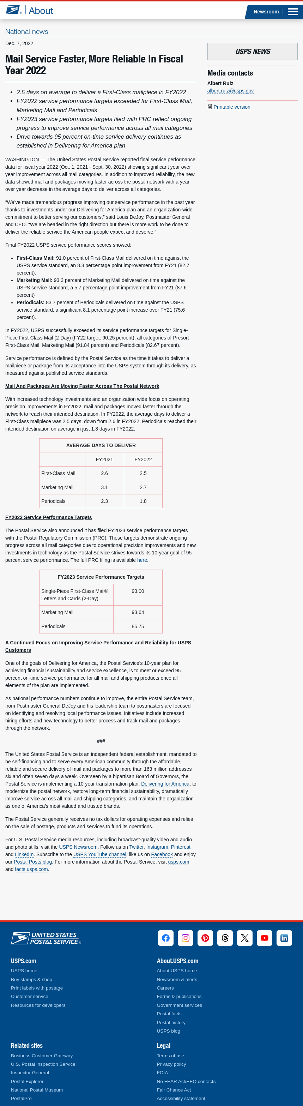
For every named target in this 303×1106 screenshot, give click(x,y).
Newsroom (266, 11)
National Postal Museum (37, 1090)
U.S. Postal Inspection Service (43, 1064)
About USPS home (177, 970)
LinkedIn (24, 854)
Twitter (136, 847)
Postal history (171, 1022)
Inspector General (30, 1072)
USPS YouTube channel (99, 854)
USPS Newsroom (78, 847)
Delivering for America (165, 784)
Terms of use (170, 1055)
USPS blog (169, 1031)
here (142, 560)
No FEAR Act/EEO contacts (186, 1081)
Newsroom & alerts (177, 979)
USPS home (24, 970)
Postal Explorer (27, 1081)
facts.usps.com (31, 869)
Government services (179, 1005)
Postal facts (169, 1013)
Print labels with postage (37, 988)
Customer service (29, 996)
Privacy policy (171, 1064)
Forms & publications (179, 996)
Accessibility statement (181, 1098)
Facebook (162, 854)
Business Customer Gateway (42, 1055)
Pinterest (180, 847)
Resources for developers (38, 1005)
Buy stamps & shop (31, 979)
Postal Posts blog (33, 862)
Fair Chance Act (174, 1090)
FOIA (162, 1072)
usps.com (178, 862)
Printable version (232, 107)
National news (26, 31)
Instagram (157, 847)
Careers (165, 988)
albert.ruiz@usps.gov (230, 91)
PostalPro (21, 1098)
